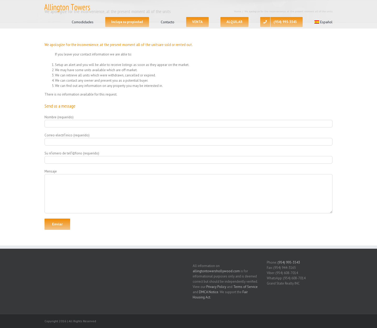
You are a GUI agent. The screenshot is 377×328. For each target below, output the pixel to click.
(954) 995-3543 (289, 262)
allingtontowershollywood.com (216, 271)
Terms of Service (245, 287)
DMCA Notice (208, 292)
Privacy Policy (216, 287)
